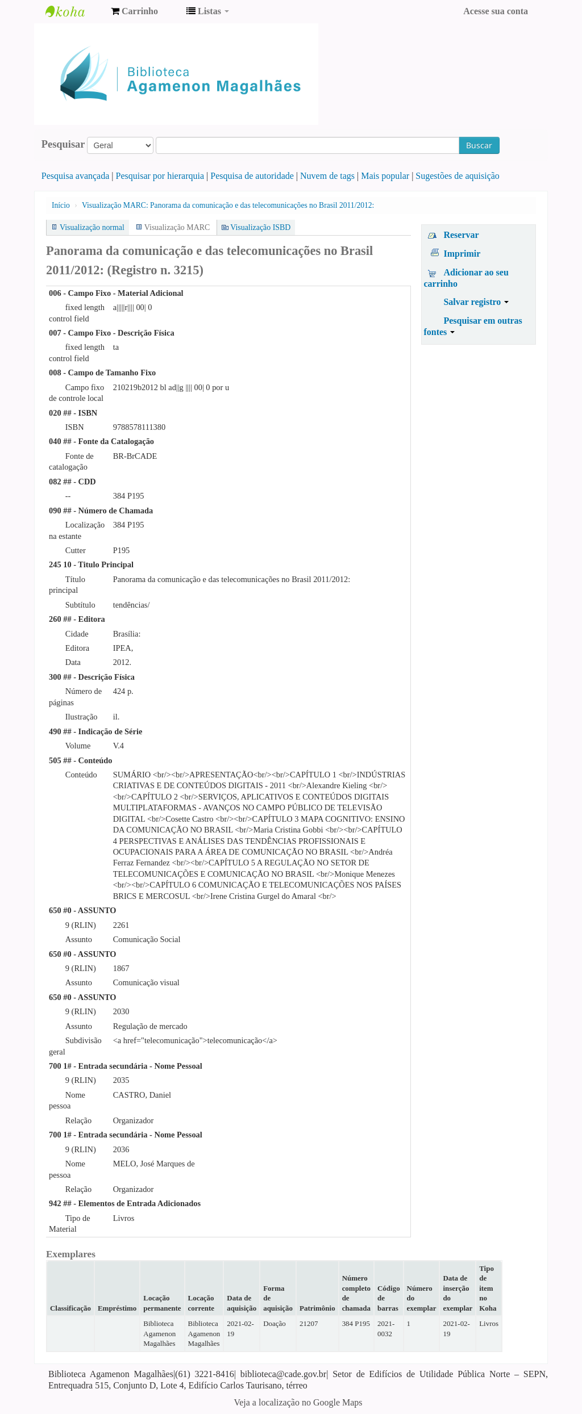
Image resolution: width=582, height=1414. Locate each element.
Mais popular (385, 176)
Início (61, 205)
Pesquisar (63, 144)
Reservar (461, 235)
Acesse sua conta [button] (495, 11)
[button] (134, 11)
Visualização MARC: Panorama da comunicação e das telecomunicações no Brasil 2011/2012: (228, 205)
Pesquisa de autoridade (252, 176)
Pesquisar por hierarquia (160, 176)
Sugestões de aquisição (457, 176)
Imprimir (461, 253)
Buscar (479, 145)
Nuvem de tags (327, 176)
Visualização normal (92, 227)
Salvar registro (476, 302)
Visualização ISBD (260, 227)
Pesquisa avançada (75, 176)
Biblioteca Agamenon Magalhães (73, 11)
